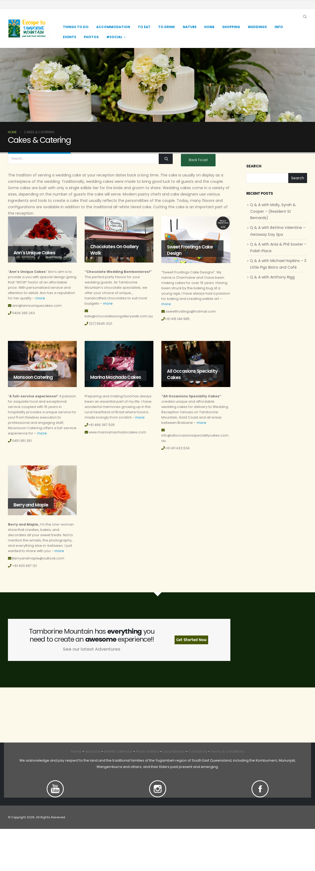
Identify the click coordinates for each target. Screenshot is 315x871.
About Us (92, 751)
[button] (305, 17)
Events (69, 37)
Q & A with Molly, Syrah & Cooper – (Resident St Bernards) (273, 211)
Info (279, 27)
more (40, 298)
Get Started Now (191, 639)
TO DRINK (166, 27)
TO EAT (144, 27)
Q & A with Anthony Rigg (272, 277)
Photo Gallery (147, 751)
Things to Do (76, 27)
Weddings (257, 27)
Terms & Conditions (227, 751)
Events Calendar (118, 751)
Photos (91, 37)
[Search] (166, 159)
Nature (190, 27)
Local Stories (174, 751)
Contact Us (197, 751)
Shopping (231, 27)
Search (253, 166)
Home (209, 27)
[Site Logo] (28, 28)
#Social (114, 37)
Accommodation (113, 27)
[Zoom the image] (55, 783)
